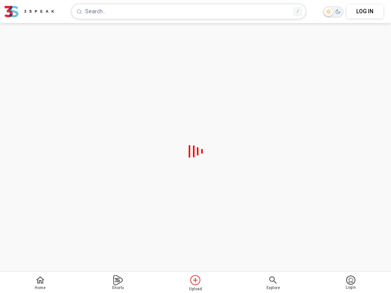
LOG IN (364, 11)
